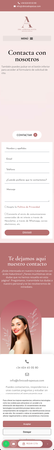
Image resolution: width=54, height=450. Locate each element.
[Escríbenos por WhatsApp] (6, 444)
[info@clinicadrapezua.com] (27, 374)
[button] (27, 38)
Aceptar (27, 424)
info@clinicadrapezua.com (27, 380)
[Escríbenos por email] (13, 444)
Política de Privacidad (28, 207)
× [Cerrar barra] (47, 443)
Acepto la (23, 207)
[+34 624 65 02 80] (27, 361)
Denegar (27, 432)
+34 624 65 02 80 (27, 367)
